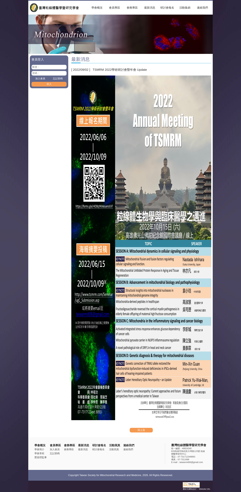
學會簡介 (39, 449)
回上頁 (141, 430)
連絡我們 (202, 7)
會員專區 (114, 7)
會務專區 (132, 7)
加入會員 (40, 78)
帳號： (36, 67)
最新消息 (149, 7)
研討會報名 (167, 7)
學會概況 (97, 7)
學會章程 (39, 453)
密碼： (36, 73)
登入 (49, 84)
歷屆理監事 (40, 457)
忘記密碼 (58, 78)
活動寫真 (114, 445)
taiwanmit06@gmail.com (191, 462)
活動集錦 (184, 7)
